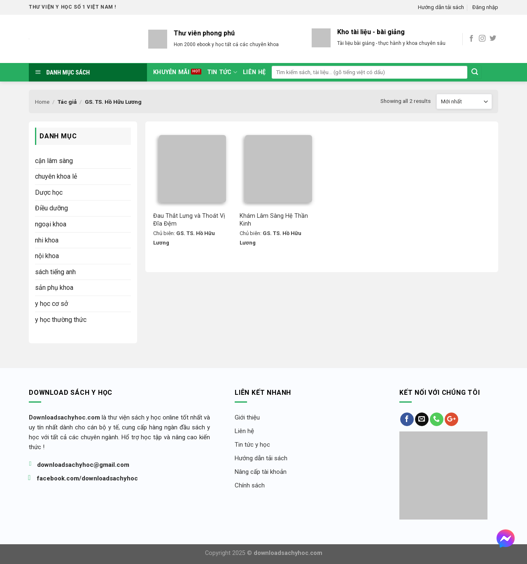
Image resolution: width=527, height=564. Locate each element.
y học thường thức (60, 320)
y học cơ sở (51, 304)
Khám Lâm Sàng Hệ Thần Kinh (275, 219)
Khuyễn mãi (171, 72)
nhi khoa (46, 240)
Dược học (49, 192)
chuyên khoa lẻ (56, 176)
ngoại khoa (50, 224)
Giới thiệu (247, 417)
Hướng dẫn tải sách (441, 7)
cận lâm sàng (54, 161)
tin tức (222, 72)
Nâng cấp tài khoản (261, 471)
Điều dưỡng (51, 208)
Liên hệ (254, 72)
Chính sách (250, 485)
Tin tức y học (252, 444)
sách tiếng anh (55, 272)
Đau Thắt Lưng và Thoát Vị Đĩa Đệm (190, 219)
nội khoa (47, 256)
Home (42, 101)
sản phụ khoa (54, 287)
